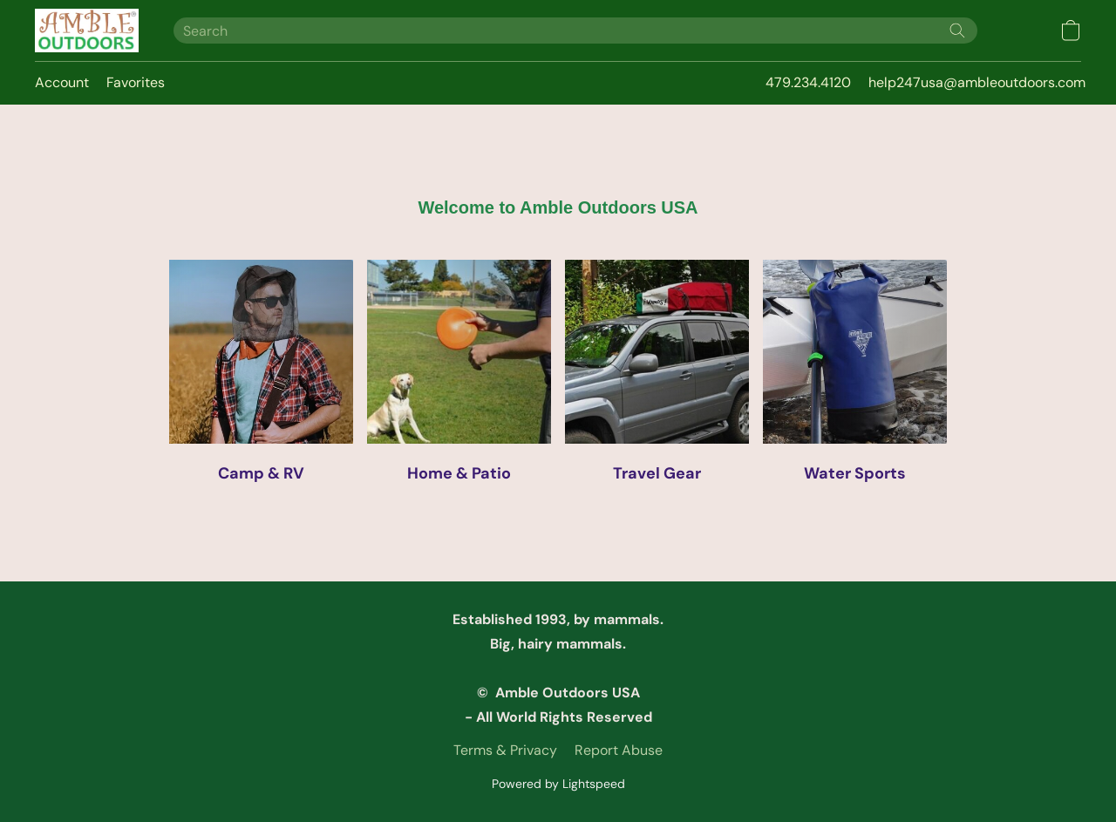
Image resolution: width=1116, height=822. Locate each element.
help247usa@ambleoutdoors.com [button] (976, 82)
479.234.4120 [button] (808, 82)
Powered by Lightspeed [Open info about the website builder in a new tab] (558, 783)
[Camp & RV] (261, 377)
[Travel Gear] (657, 377)
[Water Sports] (855, 377)
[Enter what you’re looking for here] (575, 30)
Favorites (135, 82)
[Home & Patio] (459, 377)
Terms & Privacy (505, 750)
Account (62, 82)
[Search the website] (957, 30)
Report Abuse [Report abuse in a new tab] (619, 750)
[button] (87, 30)
